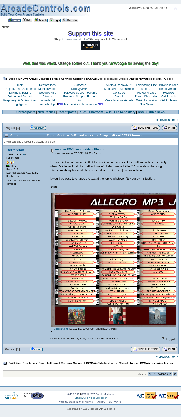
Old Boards (168, 96)
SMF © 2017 (88, 394)
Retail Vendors (168, 89)
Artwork (47, 96)
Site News (146, 104)
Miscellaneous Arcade (119, 100)
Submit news (155, 112)
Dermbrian (15, 150)
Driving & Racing (20, 92)
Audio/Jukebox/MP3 (119, 85)
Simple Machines (105, 394)
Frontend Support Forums (80, 96)
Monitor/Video (47, 89)
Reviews (168, 92)
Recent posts (67, 112)
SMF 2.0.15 (73, 394)
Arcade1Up (47, 104)
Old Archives (168, 100)
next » (175, 120)
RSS (141, 112)
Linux (80, 100)
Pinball (119, 96)
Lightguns (20, 104)
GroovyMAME (80, 89)
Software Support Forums (80, 92)
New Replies (46, 112)
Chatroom (96, 112)
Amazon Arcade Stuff (76, 39)
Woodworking (47, 92)
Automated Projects (20, 96)
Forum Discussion (146, 96)
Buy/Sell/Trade (168, 85)
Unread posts (25, 112)
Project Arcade (146, 92)
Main (20, 85)
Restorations (47, 85)
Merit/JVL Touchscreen (119, 89)
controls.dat (47, 100)
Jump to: (142, 374)
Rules (83, 112)
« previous (163, 120)
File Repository (124, 112)
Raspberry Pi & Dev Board (20, 100)
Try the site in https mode (80, 104)
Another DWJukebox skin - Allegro (79, 149)
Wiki (109, 112)
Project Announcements (20, 89)
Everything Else (146, 85)
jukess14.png (59, 328)
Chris (122, 78)
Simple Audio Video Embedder (91, 397)
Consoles (119, 92)
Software (80, 85)
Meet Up (146, 89)
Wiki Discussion (146, 100)
